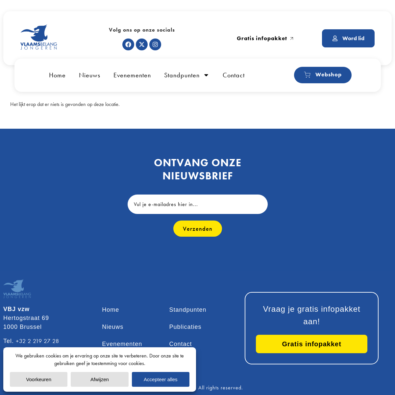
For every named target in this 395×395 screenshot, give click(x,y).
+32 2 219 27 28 (37, 341)
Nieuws (89, 75)
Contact (234, 75)
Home (57, 75)
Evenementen (132, 75)
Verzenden (197, 228)
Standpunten (187, 75)
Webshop (323, 74)
